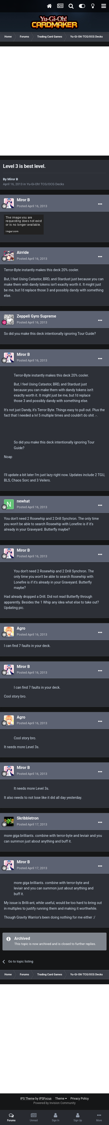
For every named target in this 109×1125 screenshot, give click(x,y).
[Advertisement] (54, 101)
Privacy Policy (80, 1098)
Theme (61, 1098)
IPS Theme (27, 1098)
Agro (21, 628)
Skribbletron (27, 818)
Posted (32, 206)
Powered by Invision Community (55, 1103)
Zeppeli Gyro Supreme (36, 316)
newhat (23, 501)
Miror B (12, 179)
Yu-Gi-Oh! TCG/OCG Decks (45, 184)
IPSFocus (45, 1098)
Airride (23, 252)
